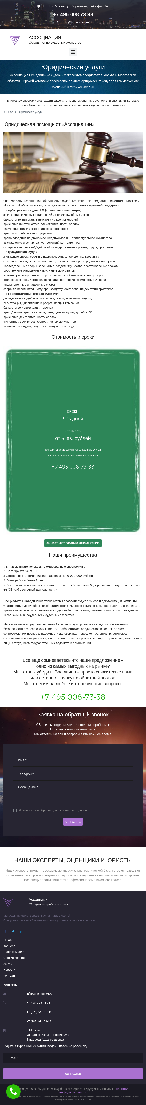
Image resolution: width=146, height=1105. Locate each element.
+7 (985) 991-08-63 (39, 1020)
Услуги (8, 963)
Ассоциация (39, 899)
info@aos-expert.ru (76, 22)
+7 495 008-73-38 (73, 696)
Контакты (10, 975)
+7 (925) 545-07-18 (39, 1011)
